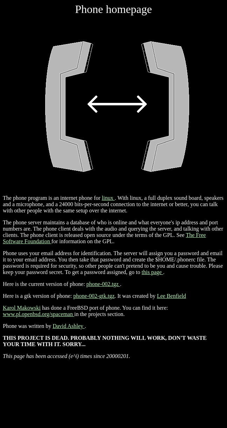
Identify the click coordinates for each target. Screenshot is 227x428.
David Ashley (69, 326)
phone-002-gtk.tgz (94, 296)
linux (108, 198)
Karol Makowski (22, 308)
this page (152, 272)
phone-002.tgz (103, 284)
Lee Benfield (171, 296)
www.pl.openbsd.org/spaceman (38, 314)
